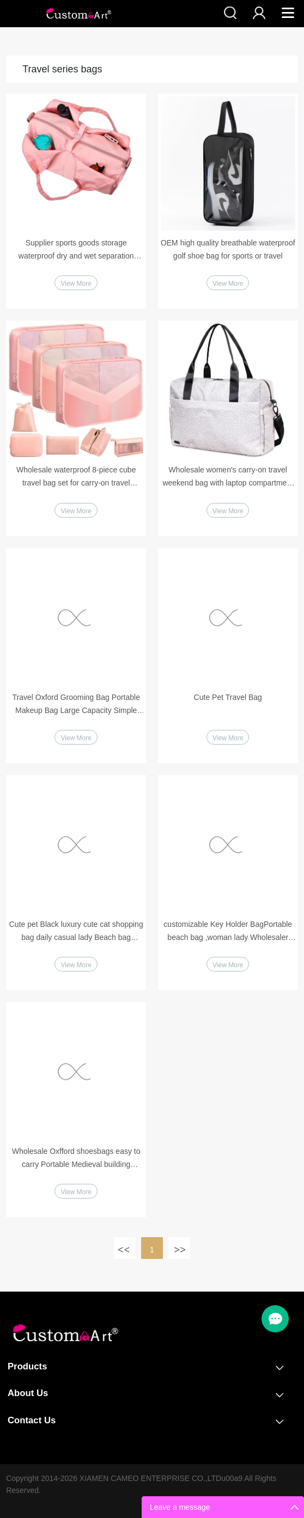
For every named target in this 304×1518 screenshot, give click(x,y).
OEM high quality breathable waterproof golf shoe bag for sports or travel (228, 249)
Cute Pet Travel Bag (228, 697)
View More (75, 283)
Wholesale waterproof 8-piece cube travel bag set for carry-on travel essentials (76, 477)
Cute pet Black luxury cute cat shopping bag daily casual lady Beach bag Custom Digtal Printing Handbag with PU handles (76, 932)
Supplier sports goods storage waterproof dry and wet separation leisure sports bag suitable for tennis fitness (76, 250)
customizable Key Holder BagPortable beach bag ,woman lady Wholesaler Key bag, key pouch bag (227, 932)
